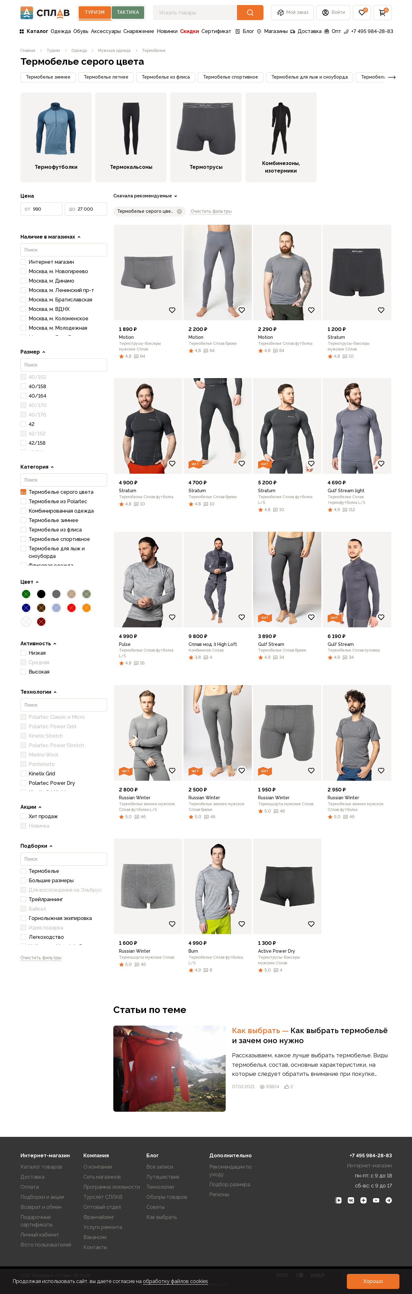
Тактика (128, 12)
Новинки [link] (167, 31)
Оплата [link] (29, 1187)
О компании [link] (97, 1167)
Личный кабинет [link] (39, 1235)
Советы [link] (155, 1207)
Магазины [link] (272, 31)
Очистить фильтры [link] (40, 957)
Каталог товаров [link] (41, 1167)
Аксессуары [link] (106, 31)
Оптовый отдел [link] (102, 1207)
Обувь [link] (80, 31)
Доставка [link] (306, 31)
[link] (27, 50)
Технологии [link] (160, 1187)
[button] (333, 12)
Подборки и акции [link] (42, 1197)
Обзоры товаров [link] (166, 1197)
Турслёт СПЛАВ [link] (102, 1197)
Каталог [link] (33, 31)
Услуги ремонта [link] (102, 1227)
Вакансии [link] (94, 1237)
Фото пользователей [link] (45, 1245)
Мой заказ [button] (292, 12)
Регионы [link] (219, 1195)
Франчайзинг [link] (98, 1217)
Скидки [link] (189, 31)
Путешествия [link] (162, 1177)
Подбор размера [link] (229, 1184)
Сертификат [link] (216, 31)
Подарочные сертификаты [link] (36, 1221)
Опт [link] (332, 31)
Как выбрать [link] (261, 1030)
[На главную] (45, 12)
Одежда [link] (61, 31)
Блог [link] (244, 31)
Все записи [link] (159, 1167)
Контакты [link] (95, 1247)
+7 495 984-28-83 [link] (368, 31)
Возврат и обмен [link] (41, 1207)
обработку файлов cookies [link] (175, 1281)
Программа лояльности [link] (111, 1187)
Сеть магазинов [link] (102, 1177)
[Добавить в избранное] (172, 310)
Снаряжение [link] (138, 31)
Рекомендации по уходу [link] (230, 1170)
